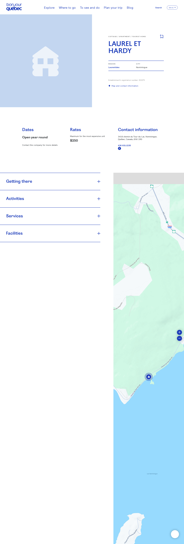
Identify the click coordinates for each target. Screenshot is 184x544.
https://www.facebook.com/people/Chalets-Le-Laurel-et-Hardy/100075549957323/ (119, 148)
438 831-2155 (124, 145)
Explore (49, 7)
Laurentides (113, 67)
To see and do (90, 7)
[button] (148, 377)
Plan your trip (113, 7)
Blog (130, 7)
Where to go (67, 7)
